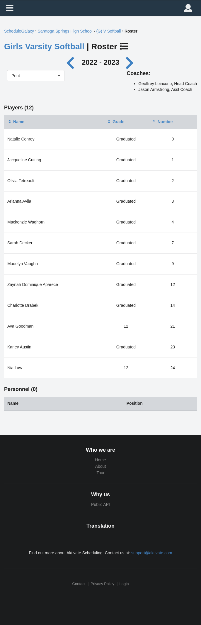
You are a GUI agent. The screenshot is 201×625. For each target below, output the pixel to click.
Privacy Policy (102, 584)
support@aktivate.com (151, 553)
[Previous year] (72, 62)
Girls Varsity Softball (44, 46)
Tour (100, 472)
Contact (79, 584)
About (100, 466)
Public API (100, 504)
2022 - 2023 (100, 62)
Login (124, 584)
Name (15, 121)
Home (100, 460)
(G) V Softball (108, 31)
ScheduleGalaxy (19, 31)
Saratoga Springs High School (65, 31)
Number (162, 121)
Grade (115, 121)
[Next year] (130, 62)
